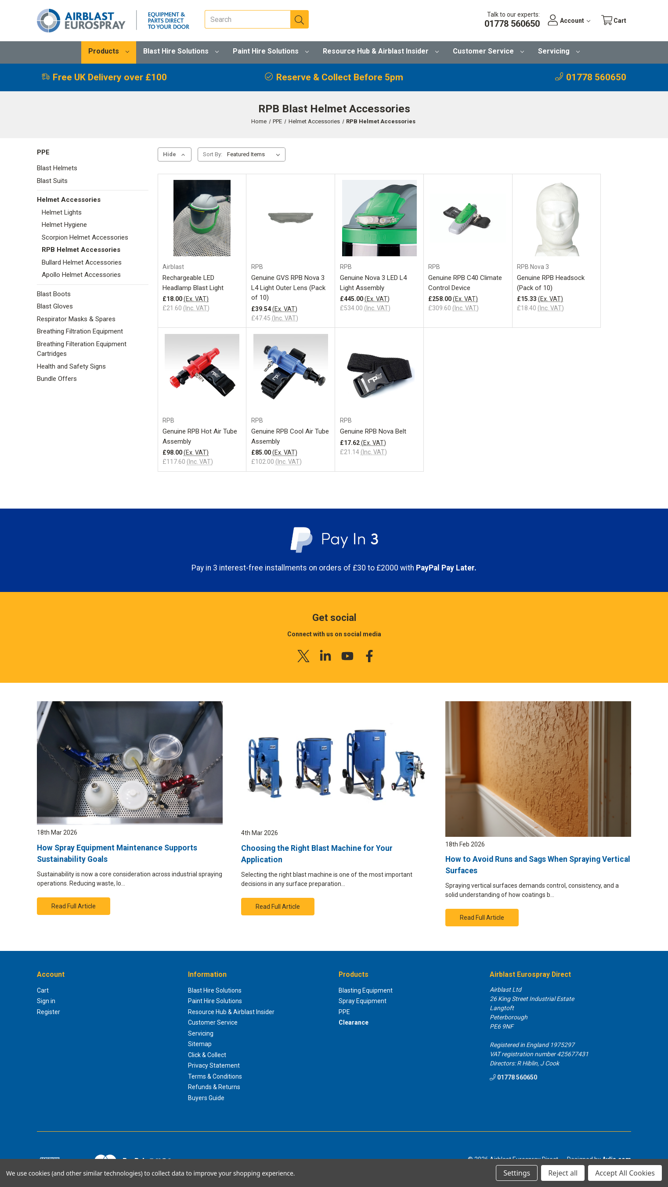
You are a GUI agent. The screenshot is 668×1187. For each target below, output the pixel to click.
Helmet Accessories (69, 200)
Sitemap (200, 1043)
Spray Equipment (362, 1000)
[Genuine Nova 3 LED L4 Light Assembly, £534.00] (379, 218)
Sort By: (212, 154)
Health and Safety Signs (71, 366)
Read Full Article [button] (73, 906)
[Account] (567, 21)
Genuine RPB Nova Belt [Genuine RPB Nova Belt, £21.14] (373, 431)
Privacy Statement (214, 1065)
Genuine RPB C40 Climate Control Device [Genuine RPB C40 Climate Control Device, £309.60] (465, 283)
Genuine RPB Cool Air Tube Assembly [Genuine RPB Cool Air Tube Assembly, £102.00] (290, 436)
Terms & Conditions (215, 1076)
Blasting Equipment (366, 990)
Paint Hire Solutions (271, 51)
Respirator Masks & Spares (76, 319)
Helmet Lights (62, 212)
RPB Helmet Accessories (81, 250)
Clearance (353, 1022)
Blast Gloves (55, 306)
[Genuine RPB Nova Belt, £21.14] (379, 372)
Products (108, 51)
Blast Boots (54, 294)
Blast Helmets (57, 168)
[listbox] (255, 154)
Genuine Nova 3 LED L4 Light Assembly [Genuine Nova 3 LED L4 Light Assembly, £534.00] (373, 283)
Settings (516, 1173)
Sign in (46, 1000)
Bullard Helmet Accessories (82, 262)
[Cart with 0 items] (613, 21)
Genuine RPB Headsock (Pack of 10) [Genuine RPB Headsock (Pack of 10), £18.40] (551, 283)
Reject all (563, 1173)
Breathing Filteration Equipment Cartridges (81, 349)
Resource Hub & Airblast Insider (381, 51)
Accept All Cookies (625, 1173)
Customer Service (488, 51)
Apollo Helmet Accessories (81, 275)
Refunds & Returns (214, 1086)
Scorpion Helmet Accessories (85, 237)
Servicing (559, 51)
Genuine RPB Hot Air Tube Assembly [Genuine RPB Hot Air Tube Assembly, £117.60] (199, 436)
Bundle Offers (57, 379)
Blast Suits (52, 181)
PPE (43, 152)
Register (48, 1011)
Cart (43, 990)
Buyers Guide (206, 1097)
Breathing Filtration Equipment (80, 331)
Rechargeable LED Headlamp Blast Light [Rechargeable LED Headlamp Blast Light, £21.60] (193, 283)
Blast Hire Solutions (181, 51)
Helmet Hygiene (64, 225)
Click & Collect (207, 1054)
